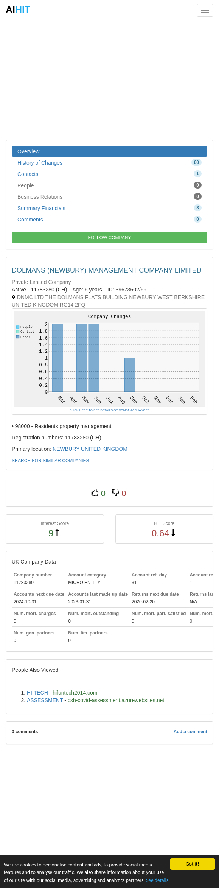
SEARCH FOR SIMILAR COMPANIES (50, 460)
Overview (28, 151)
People (109, 185)
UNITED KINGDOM (104, 449)
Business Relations (109, 196)
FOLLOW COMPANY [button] (109, 237)
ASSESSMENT (45, 700)
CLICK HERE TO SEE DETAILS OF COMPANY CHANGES (109, 410)
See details (157, 880)
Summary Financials (109, 207)
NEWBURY (66, 449)
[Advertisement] (109, 79)
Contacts (109, 173)
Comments (109, 219)
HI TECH (37, 693)
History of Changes (109, 162)
